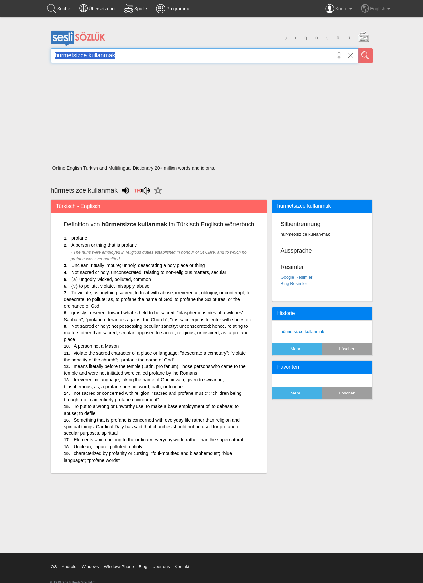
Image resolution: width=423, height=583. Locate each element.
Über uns (161, 566)
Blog (143, 566)
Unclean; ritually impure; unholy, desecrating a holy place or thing (138, 265)
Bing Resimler (294, 283)
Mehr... (297, 348)
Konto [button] (338, 8)
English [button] (375, 8)
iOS (53, 566)
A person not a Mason (96, 346)
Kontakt (182, 566)
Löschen (347, 348)
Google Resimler (297, 277)
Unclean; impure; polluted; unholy (108, 446)
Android (69, 566)
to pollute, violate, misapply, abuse (114, 286)
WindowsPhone (119, 566)
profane (79, 238)
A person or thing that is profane (104, 245)
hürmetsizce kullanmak (302, 331)
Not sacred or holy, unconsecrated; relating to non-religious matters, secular (148, 272)
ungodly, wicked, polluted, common (115, 279)
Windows (90, 566)
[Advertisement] (212, 116)
